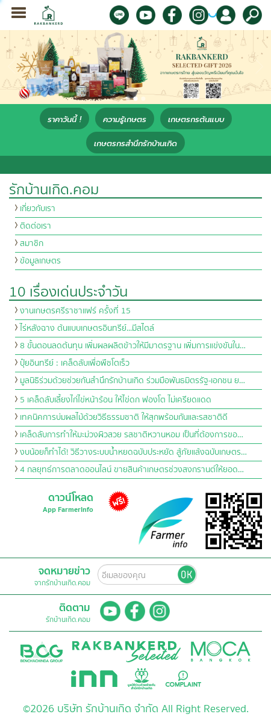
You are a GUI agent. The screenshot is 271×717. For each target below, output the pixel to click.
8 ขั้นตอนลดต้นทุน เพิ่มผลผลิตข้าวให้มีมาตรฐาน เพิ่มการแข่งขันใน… (133, 345)
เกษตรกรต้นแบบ (196, 119)
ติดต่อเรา (35, 226)
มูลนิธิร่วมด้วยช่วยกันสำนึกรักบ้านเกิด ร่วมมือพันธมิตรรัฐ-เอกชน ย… (132, 380)
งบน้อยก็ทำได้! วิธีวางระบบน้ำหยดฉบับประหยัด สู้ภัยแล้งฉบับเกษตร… (133, 452)
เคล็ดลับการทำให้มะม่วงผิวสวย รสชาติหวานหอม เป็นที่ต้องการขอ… (131, 435)
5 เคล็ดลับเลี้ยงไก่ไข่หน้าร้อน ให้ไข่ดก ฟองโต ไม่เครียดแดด (115, 400)
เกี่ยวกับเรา (37, 208)
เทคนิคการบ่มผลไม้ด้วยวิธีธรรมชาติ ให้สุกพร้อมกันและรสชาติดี (124, 417)
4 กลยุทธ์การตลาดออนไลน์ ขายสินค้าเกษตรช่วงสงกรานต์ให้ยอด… (132, 469)
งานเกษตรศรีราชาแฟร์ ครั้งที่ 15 (75, 311)
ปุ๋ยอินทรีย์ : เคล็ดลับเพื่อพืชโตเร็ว (74, 363)
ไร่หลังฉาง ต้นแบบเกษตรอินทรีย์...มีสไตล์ (87, 328)
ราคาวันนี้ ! (64, 119)
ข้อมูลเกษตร (40, 261)
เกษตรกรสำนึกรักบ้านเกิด (135, 143)
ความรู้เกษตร (124, 119)
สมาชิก (31, 243)
